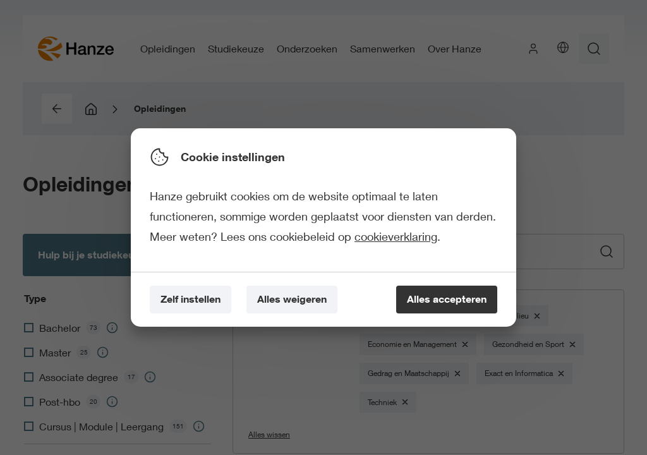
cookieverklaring (395, 236)
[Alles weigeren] (291, 300)
